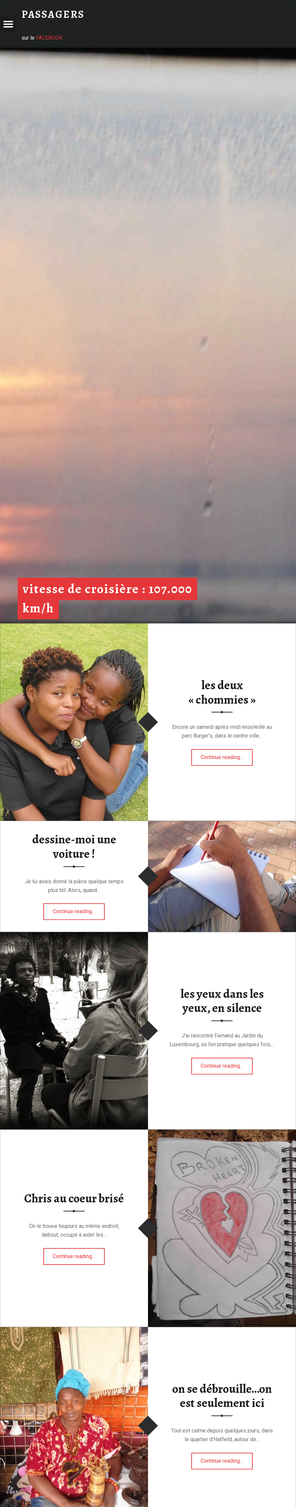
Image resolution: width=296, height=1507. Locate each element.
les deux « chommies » (222, 692)
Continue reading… (227, 755)
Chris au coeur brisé (74, 1198)
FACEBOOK (49, 38)
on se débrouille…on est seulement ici (222, 1396)
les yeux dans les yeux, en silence (222, 1001)
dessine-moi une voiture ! (74, 847)
